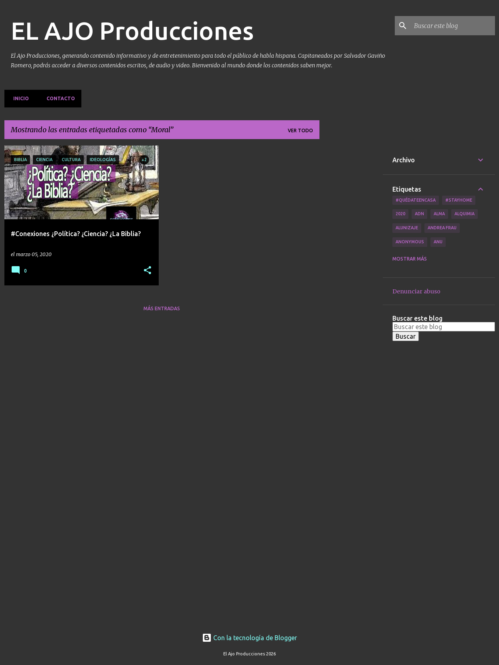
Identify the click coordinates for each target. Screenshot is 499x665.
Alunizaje (407, 227)
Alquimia (465, 213)
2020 (400, 213)
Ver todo (300, 130)
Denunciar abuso (416, 291)
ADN (419, 213)
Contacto (58, 98)
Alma (439, 213)
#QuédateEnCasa (416, 200)
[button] (147, 270)
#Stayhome (458, 200)
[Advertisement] (351, 266)
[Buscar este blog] (453, 25)
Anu (438, 241)
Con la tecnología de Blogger (249, 637)
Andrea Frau (442, 227)
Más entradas (161, 308)
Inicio (18, 98)
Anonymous (410, 241)
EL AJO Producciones (132, 30)
